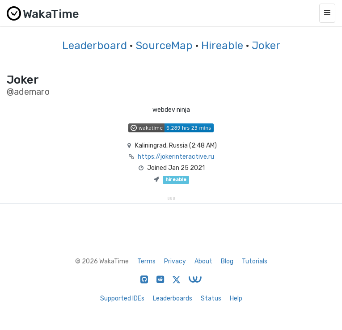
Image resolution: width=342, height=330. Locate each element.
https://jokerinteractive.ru (176, 157)
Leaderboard (94, 45)
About (203, 261)
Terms (146, 261)
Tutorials (254, 261)
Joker (266, 45)
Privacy (175, 261)
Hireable (222, 45)
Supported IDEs (122, 298)
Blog (227, 261)
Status (211, 298)
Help (236, 298)
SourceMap (164, 45)
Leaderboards (172, 298)
